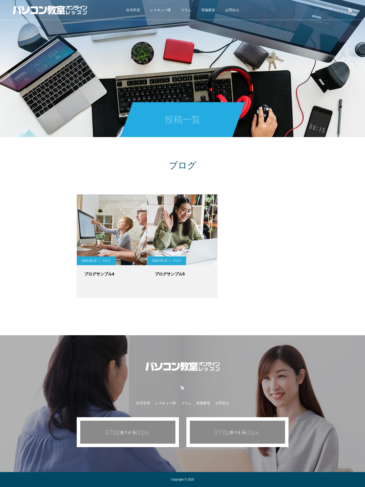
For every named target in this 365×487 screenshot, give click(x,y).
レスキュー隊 (160, 10)
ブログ (106, 260)
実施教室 (208, 10)
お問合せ (232, 10)
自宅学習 (133, 10)
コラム (186, 10)
